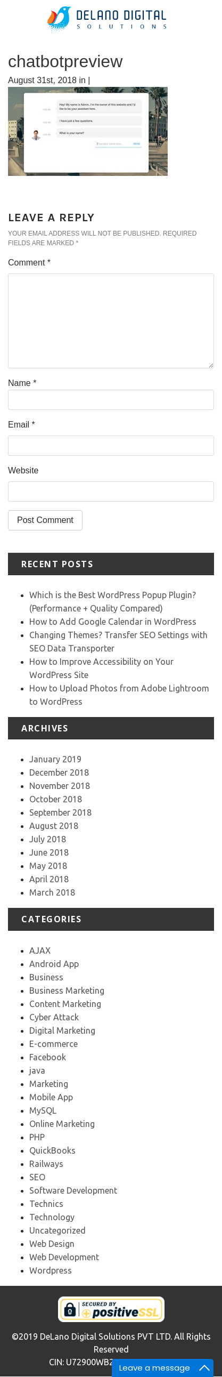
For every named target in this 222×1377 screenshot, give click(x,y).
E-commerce (53, 1044)
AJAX (40, 950)
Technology (52, 1217)
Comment (29, 262)
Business (46, 977)
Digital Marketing (62, 1030)
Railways (46, 1164)
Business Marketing (66, 990)
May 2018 (48, 866)
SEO (37, 1177)
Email (21, 424)
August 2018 (53, 826)
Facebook (47, 1057)
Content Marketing (65, 1004)
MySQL (42, 1110)
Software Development (73, 1190)
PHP (37, 1137)
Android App (54, 964)
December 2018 (59, 772)
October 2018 (55, 799)
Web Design (52, 1244)
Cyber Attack (54, 1017)
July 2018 (47, 839)
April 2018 (49, 879)
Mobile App (51, 1097)
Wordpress (50, 1270)
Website (23, 470)
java (37, 1070)
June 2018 (49, 852)
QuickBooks (52, 1150)
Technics (46, 1204)
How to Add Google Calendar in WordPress (112, 621)
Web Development (64, 1257)
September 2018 (60, 812)
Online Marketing (62, 1124)
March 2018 (52, 892)
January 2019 (55, 759)
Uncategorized (57, 1230)
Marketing (48, 1084)
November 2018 (59, 786)
